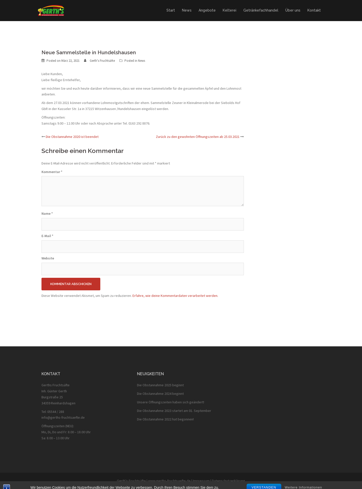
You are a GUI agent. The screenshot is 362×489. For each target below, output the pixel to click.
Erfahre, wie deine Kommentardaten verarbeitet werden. (175, 295)
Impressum (201, 480)
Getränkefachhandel (260, 10)
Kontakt (314, 10)
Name (47, 213)
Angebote (207, 10)
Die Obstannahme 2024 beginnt (160, 393)
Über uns (292, 10)
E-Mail (47, 236)
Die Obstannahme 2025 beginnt (160, 385)
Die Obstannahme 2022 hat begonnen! (165, 419)
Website (47, 258)
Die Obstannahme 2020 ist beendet (72, 136)
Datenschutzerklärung (228, 480)
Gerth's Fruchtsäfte (102, 61)
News (187, 10)
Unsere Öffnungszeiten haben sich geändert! (170, 402)
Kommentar (51, 172)
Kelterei (229, 10)
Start (170, 10)
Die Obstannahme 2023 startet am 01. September (174, 410)
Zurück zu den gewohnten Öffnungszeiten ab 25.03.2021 (198, 136)
